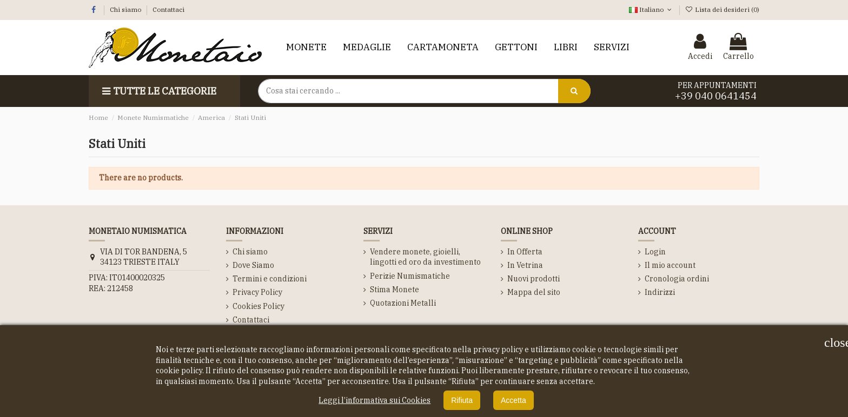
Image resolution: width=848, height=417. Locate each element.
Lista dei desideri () (722, 9)
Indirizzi (660, 292)
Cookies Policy (258, 306)
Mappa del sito (533, 292)
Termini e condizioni (270, 279)
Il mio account (670, 265)
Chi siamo (126, 9)
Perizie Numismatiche (410, 276)
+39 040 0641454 (716, 96)
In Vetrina (525, 265)
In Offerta (524, 252)
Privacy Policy (257, 292)
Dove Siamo (253, 265)
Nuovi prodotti (533, 279)
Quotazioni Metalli (403, 303)
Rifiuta (462, 400)
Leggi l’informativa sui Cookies (374, 400)
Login (655, 252)
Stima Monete (394, 289)
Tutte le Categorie (158, 91)
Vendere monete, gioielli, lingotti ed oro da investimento (425, 257)
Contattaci (168, 9)
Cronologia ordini (677, 279)
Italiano (651, 9)
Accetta (513, 400)
